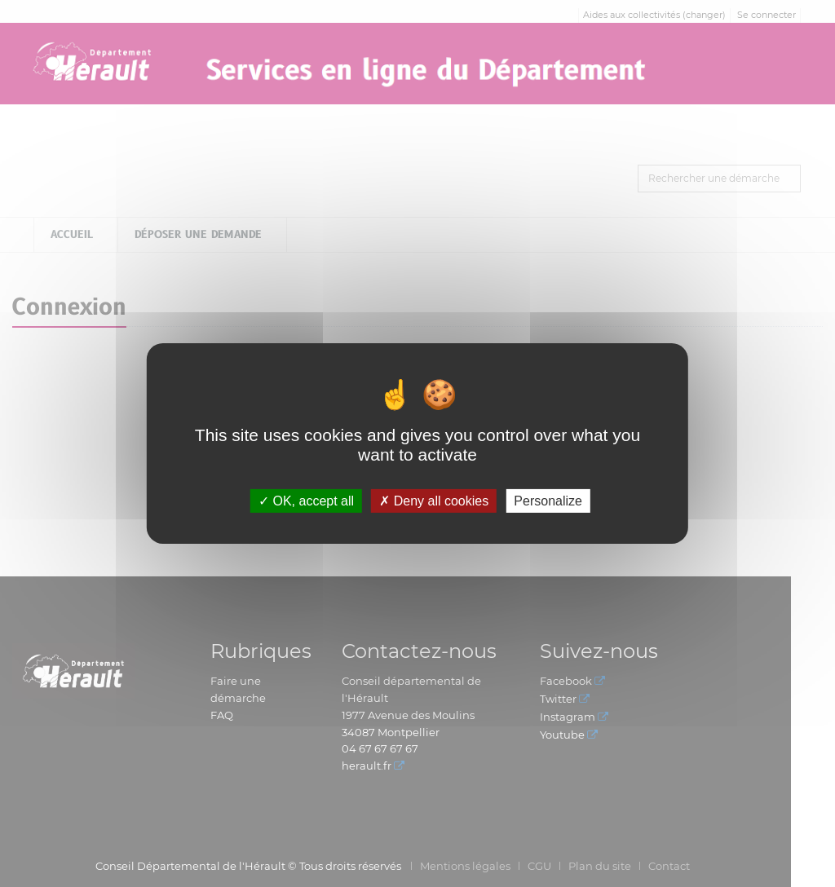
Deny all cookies (433, 501)
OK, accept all (306, 501)
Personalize (548, 501)
